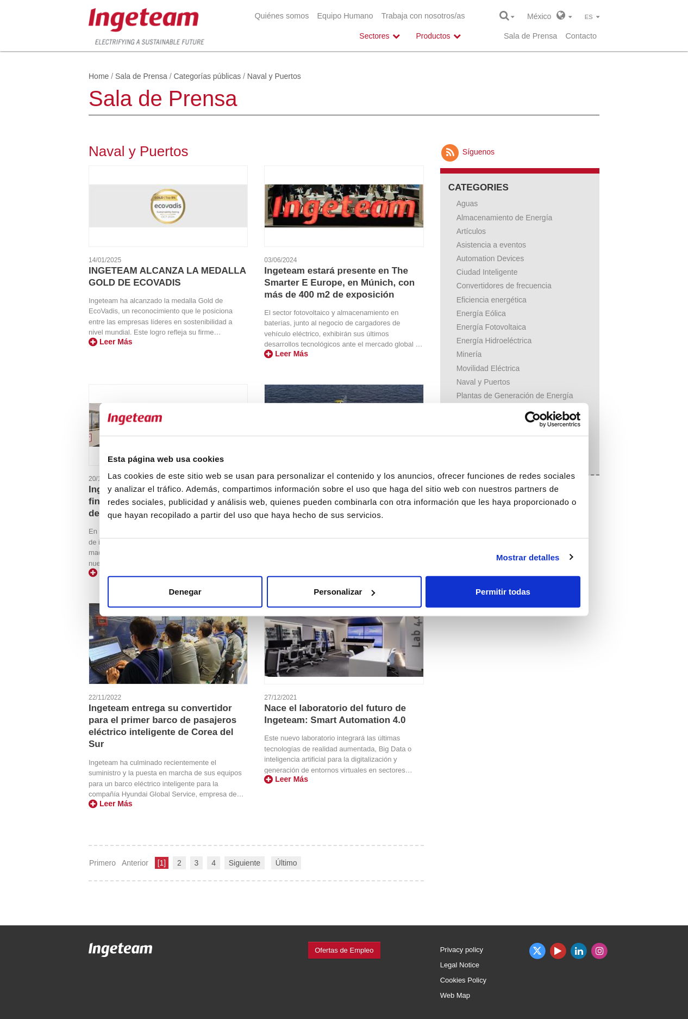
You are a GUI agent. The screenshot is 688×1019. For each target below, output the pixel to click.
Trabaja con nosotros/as (423, 15)
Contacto (581, 36)
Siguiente (244, 863)
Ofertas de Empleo (344, 950)
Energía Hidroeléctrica (494, 340)
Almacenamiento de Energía (504, 217)
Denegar (184, 591)
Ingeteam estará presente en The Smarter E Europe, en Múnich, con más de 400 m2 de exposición (339, 282)
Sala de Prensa (530, 36)
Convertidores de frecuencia (504, 285)
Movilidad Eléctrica (488, 368)
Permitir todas (503, 591)
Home (99, 76)
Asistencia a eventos (491, 244)
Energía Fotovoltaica (491, 327)
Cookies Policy (463, 980)
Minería (469, 354)
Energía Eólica (481, 313)
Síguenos (467, 151)
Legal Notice (459, 965)
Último (286, 863)
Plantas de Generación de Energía (514, 395)
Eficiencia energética (491, 299)
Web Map (455, 995)
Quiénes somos (281, 15)
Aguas (467, 203)
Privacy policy (461, 950)
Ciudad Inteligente (487, 272)
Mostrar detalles (528, 556)
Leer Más (111, 341)
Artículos (471, 231)
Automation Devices (490, 258)
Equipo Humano (345, 15)
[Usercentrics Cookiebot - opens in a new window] (532, 419)
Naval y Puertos (483, 382)
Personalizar (344, 591)
